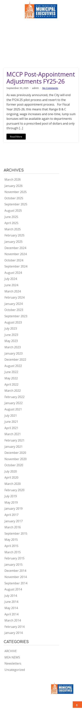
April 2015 (11, 546)
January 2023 (13, 353)
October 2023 (13, 310)
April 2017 (11, 515)
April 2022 (11, 384)
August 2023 (13, 322)
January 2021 (13, 447)
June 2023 (11, 335)
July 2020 (10, 471)
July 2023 (10, 328)
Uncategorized (14, 670)
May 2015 (11, 540)
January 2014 (13, 633)
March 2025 (12, 229)
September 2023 (15, 316)
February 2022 (14, 397)
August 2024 (13, 273)
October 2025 (13, 198)
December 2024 (15, 248)
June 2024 (11, 285)
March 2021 (12, 434)
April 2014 (11, 614)
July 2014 (10, 596)
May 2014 (11, 608)
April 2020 (11, 477)
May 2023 (11, 341)
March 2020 (12, 484)
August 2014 (13, 589)
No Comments (50, 88)
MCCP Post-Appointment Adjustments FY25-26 (40, 78)
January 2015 (13, 564)
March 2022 (12, 391)
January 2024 (13, 304)
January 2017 (13, 521)
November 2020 (15, 459)
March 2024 (12, 291)
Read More (16, 136)
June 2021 (11, 422)
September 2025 (15, 204)
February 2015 (14, 558)
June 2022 (11, 372)
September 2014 (15, 583)
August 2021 (13, 409)
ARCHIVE (10, 651)
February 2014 (14, 627)
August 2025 (13, 211)
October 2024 (13, 260)
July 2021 (10, 416)
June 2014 (11, 602)
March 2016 (12, 527)
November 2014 (15, 577)
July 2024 (10, 279)
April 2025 (11, 223)
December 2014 (15, 571)
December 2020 (15, 453)
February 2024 (14, 297)
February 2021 (14, 440)
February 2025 (14, 235)
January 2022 (13, 403)
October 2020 (13, 465)
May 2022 (11, 378)
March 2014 (12, 620)
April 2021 (11, 428)
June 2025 (11, 217)
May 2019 (11, 502)
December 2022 (15, 360)
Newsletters (12, 663)
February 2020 (14, 490)
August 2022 (13, 366)
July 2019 (10, 496)
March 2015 (12, 552)
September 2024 (15, 266)
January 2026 (13, 186)
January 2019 (13, 508)
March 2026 (12, 179)
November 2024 (15, 254)
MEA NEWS (12, 657)
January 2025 (13, 242)
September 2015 (15, 533)
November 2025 (15, 192)
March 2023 (12, 347)
